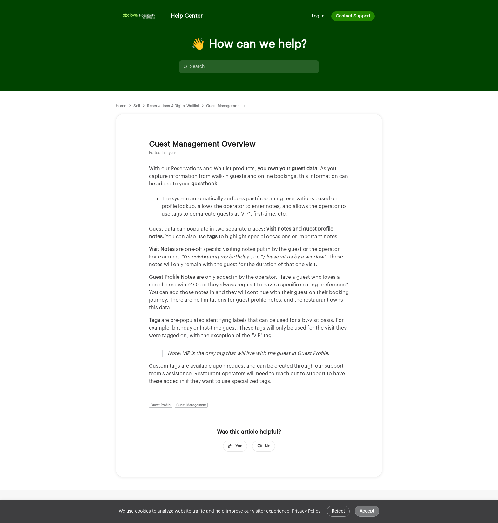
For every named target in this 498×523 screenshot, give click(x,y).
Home (121, 106)
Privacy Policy (306, 511)
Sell (136, 106)
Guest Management (223, 106)
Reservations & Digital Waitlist (173, 106)
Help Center (187, 16)
